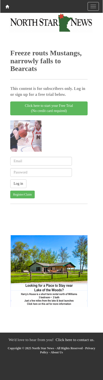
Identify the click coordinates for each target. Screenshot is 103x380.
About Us (57, 352)
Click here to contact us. (74, 339)
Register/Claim (22, 194)
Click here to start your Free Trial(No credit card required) (49, 108)
